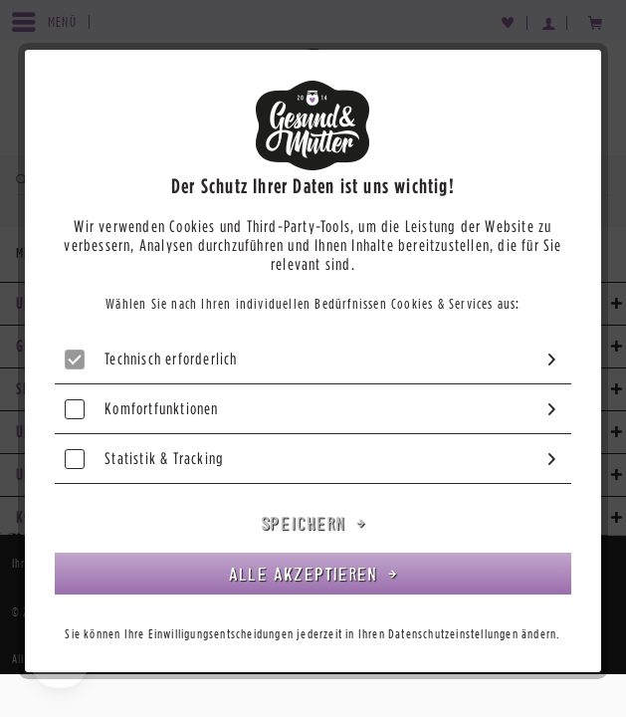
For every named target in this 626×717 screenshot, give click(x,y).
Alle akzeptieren (306, 574)
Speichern (306, 523)
